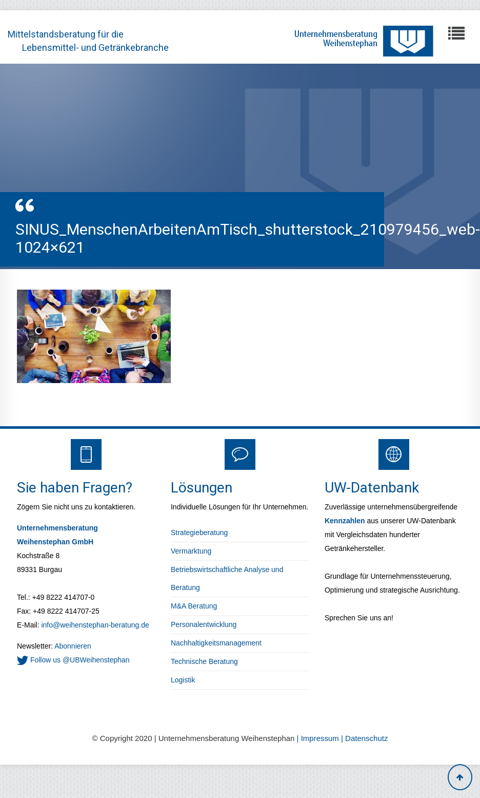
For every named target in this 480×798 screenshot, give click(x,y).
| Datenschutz (364, 738)
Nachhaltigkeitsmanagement (216, 643)
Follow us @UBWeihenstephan (73, 660)
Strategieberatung (199, 532)
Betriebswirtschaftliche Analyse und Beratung (227, 578)
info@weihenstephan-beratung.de (95, 625)
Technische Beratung (204, 661)
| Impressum (319, 738)
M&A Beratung (194, 606)
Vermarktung (191, 551)
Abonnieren (72, 646)
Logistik (183, 680)
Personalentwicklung (203, 624)
